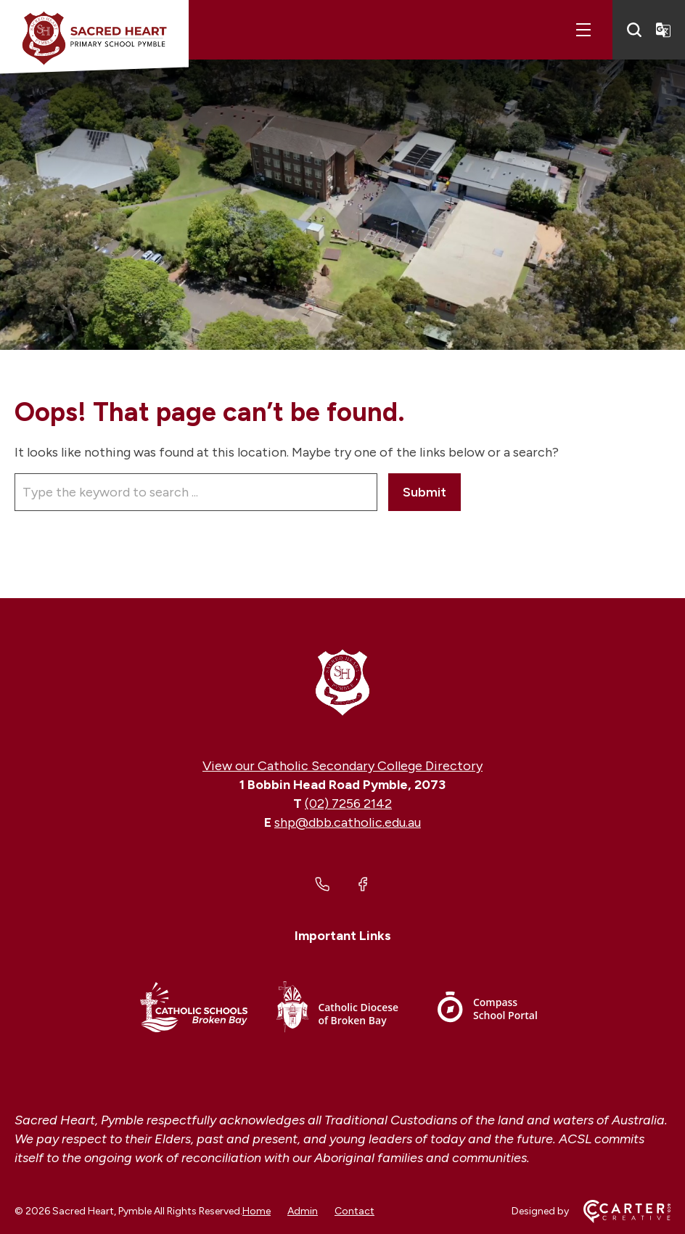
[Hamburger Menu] (583, 29)
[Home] (342, 681)
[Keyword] (196, 492)
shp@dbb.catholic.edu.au (347, 822)
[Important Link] (193, 1009)
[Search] (634, 30)
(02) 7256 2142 (348, 804)
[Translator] (663, 30)
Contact (354, 1211)
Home (256, 1211)
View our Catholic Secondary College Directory (342, 766)
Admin (302, 1211)
